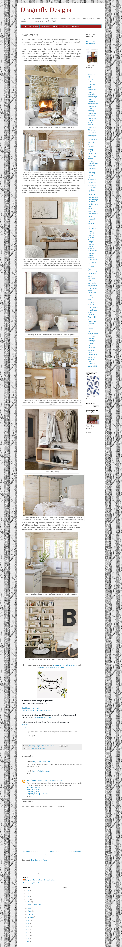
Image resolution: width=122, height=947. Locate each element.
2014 (28, 927)
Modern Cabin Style (34, 904)
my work (91, 266)
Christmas (91, 130)
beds (90, 87)
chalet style (92, 127)
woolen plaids (92, 366)
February (31, 914)
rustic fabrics (92, 310)
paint (90, 276)
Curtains (91, 146)
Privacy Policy (75, 26)
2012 (28, 933)
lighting (90, 216)
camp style (91, 116)
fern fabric (91, 166)
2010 (28, 938)
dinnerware (92, 156)
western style (92, 355)
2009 (28, 941)
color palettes (92, 132)
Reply (28, 774)
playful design (93, 286)
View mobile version (52, 855)
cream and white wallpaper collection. (53, 667)
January (30, 917)
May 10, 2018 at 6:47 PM (41, 761)
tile (89, 331)
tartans (90, 328)
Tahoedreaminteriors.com (43, 717)
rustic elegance (93, 307)
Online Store (33, 26)
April (29, 908)
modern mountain (40, 748)
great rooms (92, 187)
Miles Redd (92, 228)
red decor (91, 302)
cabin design (92, 97)
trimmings (91, 340)
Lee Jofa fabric (93, 214)
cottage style (92, 139)
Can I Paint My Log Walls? (31, 708)
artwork (90, 79)
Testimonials (45, 26)
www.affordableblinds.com (42, 771)
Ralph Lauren (92, 293)
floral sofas (92, 168)
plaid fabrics (92, 283)
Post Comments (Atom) (39, 860)
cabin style (31, 748)
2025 (28, 893)
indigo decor (92, 194)
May (29, 902)
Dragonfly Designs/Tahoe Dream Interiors (40, 880)
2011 (28, 936)
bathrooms (91, 82)
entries (90, 159)
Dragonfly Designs (45, 9)
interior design (93, 197)
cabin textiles (92, 113)
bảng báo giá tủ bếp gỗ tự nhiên (38, 794)
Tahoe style (92, 326)
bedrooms (91, 84)
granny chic (92, 185)
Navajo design (93, 273)
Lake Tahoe (92, 211)
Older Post (77, 851)
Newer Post (26, 851)
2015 (28, 924)
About (55, 26)
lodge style (92, 219)
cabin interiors (93, 104)
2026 (28, 890)
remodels (91, 305)
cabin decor (92, 89)
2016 (28, 921)
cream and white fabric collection (65, 665)
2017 (28, 899)
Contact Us (63, 26)
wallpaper (91, 348)
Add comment (28, 801)
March (30, 911)
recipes (90, 295)
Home (24, 26)
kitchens (91, 208)
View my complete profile (31, 883)
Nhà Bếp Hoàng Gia (34, 780)
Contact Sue (86, 873)
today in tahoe (93, 334)
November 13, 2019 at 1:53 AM (51, 780)
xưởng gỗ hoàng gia (33, 789)
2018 (28, 896)
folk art (90, 175)
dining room (92, 153)
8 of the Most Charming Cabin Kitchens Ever (37, 710)
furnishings (92, 182)
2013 (28, 930)
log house (91, 226)
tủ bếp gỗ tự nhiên (33, 792)
